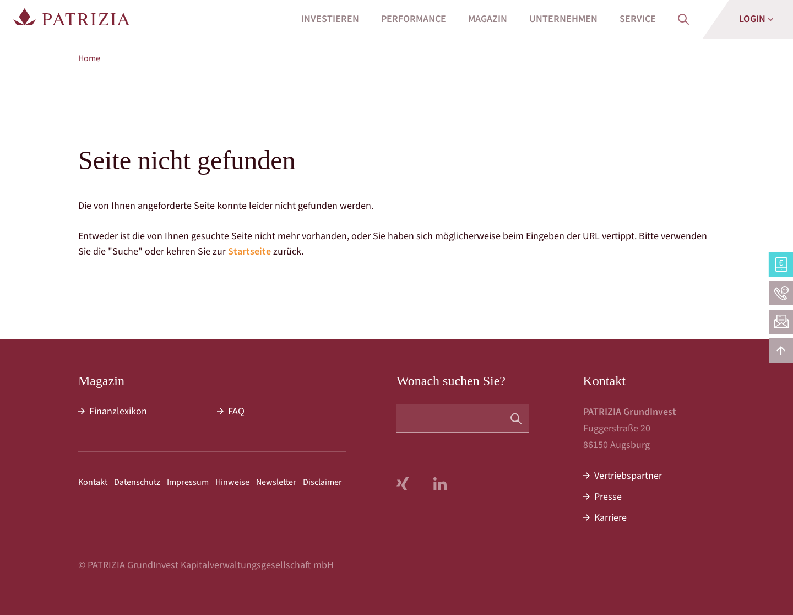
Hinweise (232, 482)
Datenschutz (137, 482)
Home (89, 58)
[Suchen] (516, 418)
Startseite (249, 251)
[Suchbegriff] (463, 418)
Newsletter (276, 482)
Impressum (188, 482)
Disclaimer (322, 482)
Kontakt (92, 482)
